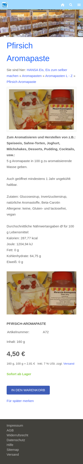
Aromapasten (32, 76)
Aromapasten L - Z (59, 76)
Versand (68, 363)
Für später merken (20, 401)
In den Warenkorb (28, 390)
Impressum (15, 425)
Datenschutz (16, 440)
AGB (10, 430)
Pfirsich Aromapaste (21, 82)
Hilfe (10, 445)
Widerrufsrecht (17, 435)
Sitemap (13, 449)
